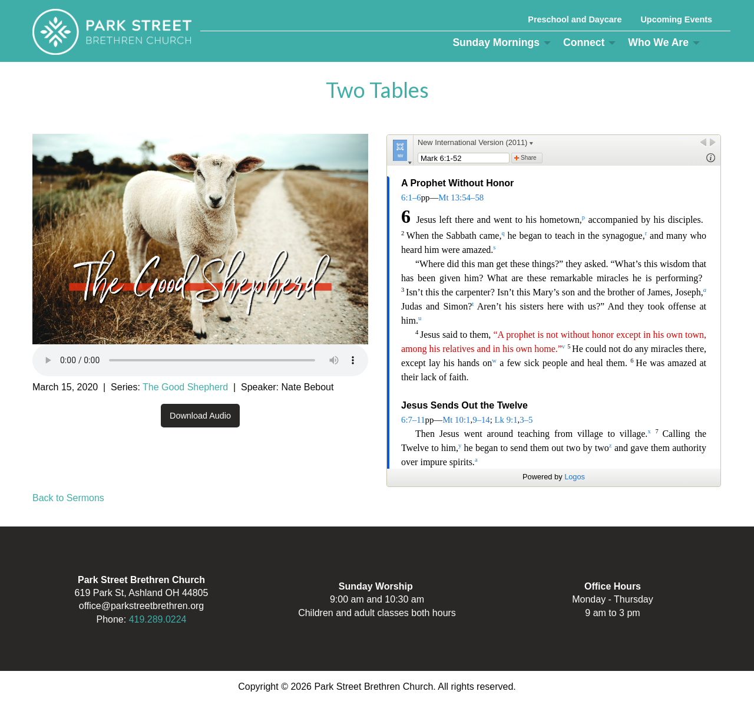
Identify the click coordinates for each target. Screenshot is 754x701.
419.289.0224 (158, 619)
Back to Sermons (68, 498)
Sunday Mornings (496, 42)
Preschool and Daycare (574, 19)
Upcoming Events (676, 19)
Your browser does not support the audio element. (200, 360)
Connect (583, 42)
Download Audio (200, 415)
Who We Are (658, 42)
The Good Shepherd (185, 387)
